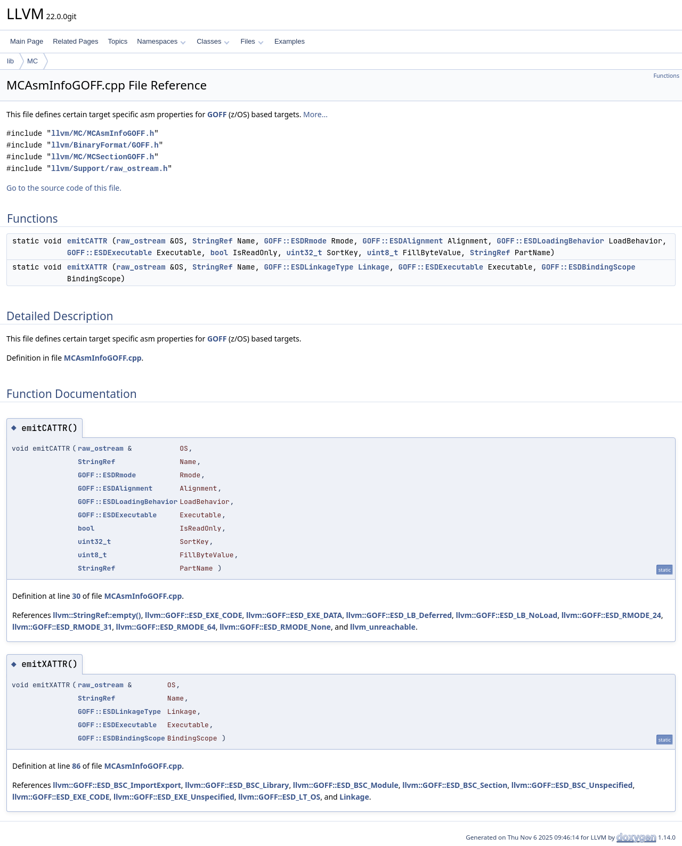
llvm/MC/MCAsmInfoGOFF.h (102, 133)
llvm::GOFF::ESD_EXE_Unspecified (173, 797)
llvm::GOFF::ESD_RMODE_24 (611, 615)
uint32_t (304, 252)
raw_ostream (140, 241)
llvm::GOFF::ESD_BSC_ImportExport (117, 785)
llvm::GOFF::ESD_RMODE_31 (62, 627)
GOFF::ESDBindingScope (588, 267)
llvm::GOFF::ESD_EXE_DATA (294, 615)
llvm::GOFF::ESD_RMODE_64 (166, 627)
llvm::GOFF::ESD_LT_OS (279, 797)
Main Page (26, 41)
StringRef (212, 241)
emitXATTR (87, 267)
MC (32, 61)
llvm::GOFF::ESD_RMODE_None (275, 627)
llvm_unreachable (383, 627)
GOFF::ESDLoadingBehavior (550, 241)
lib (10, 61)
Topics (117, 41)
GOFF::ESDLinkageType (308, 267)
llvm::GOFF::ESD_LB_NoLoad (507, 615)
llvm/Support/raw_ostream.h (109, 169)
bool (219, 252)
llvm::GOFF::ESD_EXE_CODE (193, 615)
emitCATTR (87, 241)
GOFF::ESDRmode (295, 241)
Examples (289, 41)
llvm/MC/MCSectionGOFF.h (102, 157)
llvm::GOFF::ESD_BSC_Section (454, 785)
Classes (213, 41)
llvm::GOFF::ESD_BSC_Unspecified (572, 785)
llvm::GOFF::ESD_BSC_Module (346, 785)
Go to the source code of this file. (63, 188)
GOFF (217, 114)
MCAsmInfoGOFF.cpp (103, 358)
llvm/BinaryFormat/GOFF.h (105, 145)
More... (315, 114)
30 (76, 596)
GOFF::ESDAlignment (402, 241)
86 (76, 766)
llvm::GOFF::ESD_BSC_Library (237, 785)
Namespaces (161, 41)
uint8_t (383, 252)
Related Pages (75, 41)
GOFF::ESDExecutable (109, 252)
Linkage (373, 267)
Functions (666, 75)
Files (251, 41)
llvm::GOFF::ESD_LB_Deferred (399, 615)
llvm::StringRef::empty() (97, 615)
